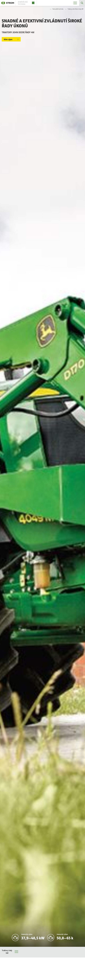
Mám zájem (8, 39)
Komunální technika (58, 9)
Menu (16, 952)
